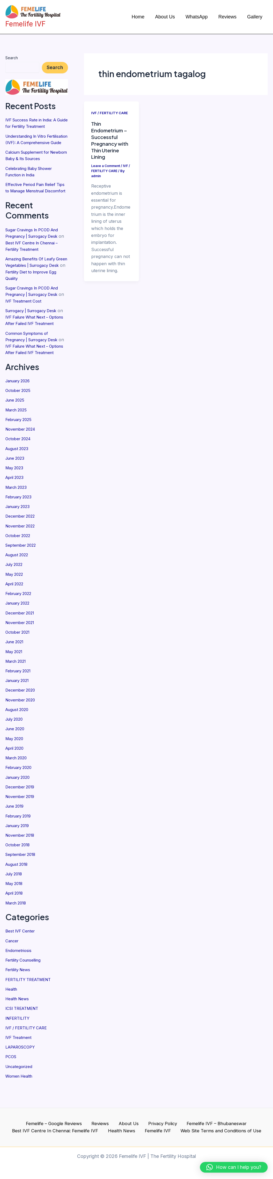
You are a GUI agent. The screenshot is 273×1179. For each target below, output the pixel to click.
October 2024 (19, 462)
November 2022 (21, 548)
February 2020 (20, 788)
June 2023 (16, 481)
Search (11, 57)
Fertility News (19, 990)
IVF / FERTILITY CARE (28, 1047)
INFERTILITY (18, 1038)
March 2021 (17, 683)
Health (12, 1009)
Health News (18, 1018)
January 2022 (19, 625)
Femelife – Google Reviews (59, 1127)
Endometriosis (19, 970)
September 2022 (22, 567)
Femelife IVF (156, 1135)
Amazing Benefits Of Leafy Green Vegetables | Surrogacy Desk (36, 277)
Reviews (103, 1127)
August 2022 (18, 577)
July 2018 (15, 894)
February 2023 (20, 519)
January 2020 (19, 798)
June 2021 (15, 663)
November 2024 (22, 452)
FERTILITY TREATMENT (30, 999)
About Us (127, 1127)
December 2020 (21, 711)
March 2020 (17, 779)
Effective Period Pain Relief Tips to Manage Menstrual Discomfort (32, 197)
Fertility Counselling (25, 980)
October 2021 (19, 654)
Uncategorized (20, 1086)
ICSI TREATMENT (24, 1028)
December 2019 (21, 808)
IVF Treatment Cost (31, 312)
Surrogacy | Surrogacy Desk (34, 322)
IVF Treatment (19, 1057)
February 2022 (20, 615)
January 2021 (19, 702)
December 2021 (21, 635)
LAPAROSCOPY (21, 1066)
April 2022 (15, 606)
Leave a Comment (106, 165)
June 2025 (16, 423)
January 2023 (19, 529)
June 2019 (16, 827)
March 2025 (17, 433)
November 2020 (21, 721)
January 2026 (19, 404)
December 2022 (21, 539)
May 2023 (15, 491)
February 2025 (20, 443)
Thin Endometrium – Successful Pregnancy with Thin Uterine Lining (111, 140)
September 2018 (22, 875)
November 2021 (21, 644)
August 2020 (18, 731)
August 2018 (18, 884)
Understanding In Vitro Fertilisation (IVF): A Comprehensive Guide (28, 142)
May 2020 (15, 760)
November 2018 (21, 856)
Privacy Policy (158, 1127)
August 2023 (18, 471)
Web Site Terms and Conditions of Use (217, 1135)
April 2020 (15, 769)
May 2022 (15, 596)
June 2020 (16, 750)
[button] (234, 1167)
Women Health (20, 1095)
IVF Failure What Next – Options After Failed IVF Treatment (33, 335)
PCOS (11, 1076)
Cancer (12, 961)
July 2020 (15, 740)
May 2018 (15, 904)
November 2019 (21, 817)
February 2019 (20, 836)
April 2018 (15, 913)
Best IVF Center (21, 951)
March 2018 (17, 923)
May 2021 (15, 673)
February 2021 (20, 692)
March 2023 (17, 510)
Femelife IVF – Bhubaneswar (210, 1127)
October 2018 (19, 865)
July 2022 (15, 587)
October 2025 (19, 414)
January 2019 (19, 846)
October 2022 (19, 558)
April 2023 (15, 500)
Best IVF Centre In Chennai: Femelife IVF (60, 1135)
